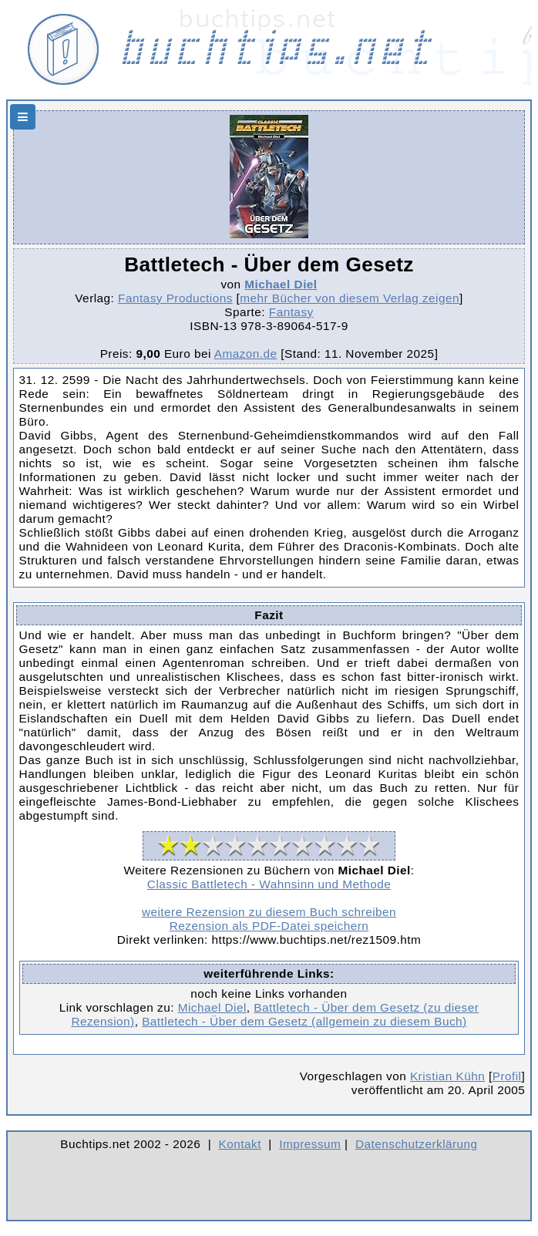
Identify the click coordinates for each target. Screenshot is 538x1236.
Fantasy (291, 311)
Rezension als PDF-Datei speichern (269, 925)
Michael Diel (280, 284)
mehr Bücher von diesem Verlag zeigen (349, 298)
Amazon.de (245, 353)
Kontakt (240, 1143)
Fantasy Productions (175, 298)
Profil (507, 1076)
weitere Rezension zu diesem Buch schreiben (269, 911)
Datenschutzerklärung (416, 1143)
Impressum (310, 1143)
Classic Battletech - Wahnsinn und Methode (269, 884)
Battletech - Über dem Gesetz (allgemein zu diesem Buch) (304, 1021)
